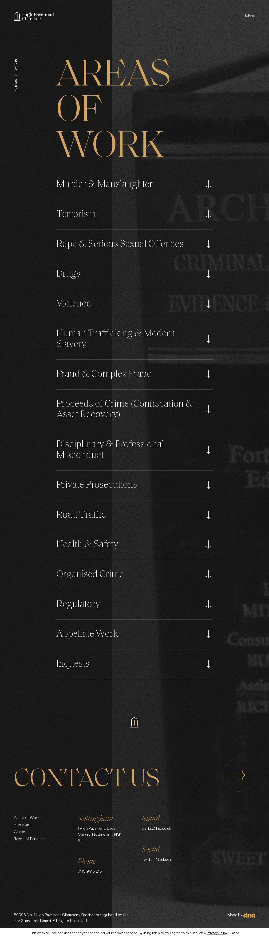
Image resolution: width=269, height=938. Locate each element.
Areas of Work (27, 818)
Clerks (19, 832)
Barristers (23, 825)
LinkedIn (165, 860)
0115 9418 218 (90, 871)
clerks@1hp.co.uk (156, 828)
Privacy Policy (217, 933)
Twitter (148, 860)
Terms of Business (29, 839)
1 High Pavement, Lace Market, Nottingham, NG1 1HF (99, 834)
